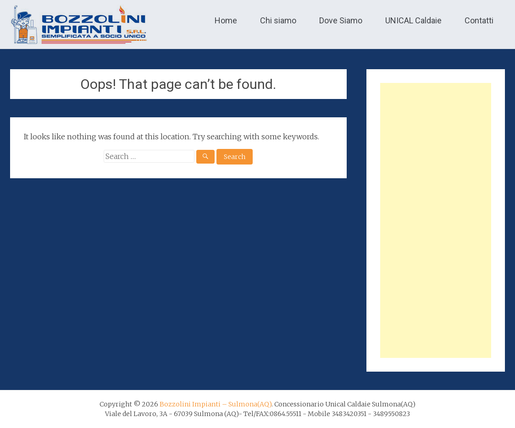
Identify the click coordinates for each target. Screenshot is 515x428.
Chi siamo (278, 20)
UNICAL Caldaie (413, 20)
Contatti (479, 20)
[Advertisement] (435, 220)
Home (226, 20)
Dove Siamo (340, 20)
